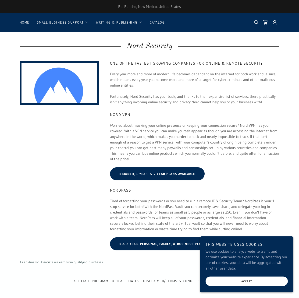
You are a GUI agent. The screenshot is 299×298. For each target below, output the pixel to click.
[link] (265, 22)
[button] (63, 22)
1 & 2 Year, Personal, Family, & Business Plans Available (171, 244)
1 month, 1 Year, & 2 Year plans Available (157, 174)
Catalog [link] (157, 22)
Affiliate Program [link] (91, 281)
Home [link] (24, 22)
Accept (246, 281)
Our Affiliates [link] (125, 281)
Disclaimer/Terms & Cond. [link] (168, 281)
